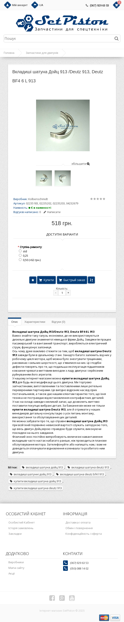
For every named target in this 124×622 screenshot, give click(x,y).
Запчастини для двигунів (42, 52)
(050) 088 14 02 (79, 568)
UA (41, 5)
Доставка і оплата (78, 522)
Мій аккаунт (20, 5)
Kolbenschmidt (38, 199)
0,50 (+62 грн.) (32, 260)
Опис (14, 321)
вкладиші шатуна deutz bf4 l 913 (80, 474)
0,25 (25, 256)
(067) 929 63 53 (99, 5)
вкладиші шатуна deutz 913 (88, 467)
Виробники (16, 562)
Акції (11, 573)
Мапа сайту (16, 568)
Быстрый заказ (74, 280)
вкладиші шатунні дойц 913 (30, 474)
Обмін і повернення (79, 528)
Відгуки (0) (58, 321)
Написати (52, 212)
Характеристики (34, 321)
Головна (9, 52)
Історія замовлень (20, 528)
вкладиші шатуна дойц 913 (42, 467)
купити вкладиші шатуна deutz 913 (36, 488)
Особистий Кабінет (21, 522)
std (25, 251)
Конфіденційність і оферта (83, 534)
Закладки (15, 534)
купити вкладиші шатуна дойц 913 (35, 481)
